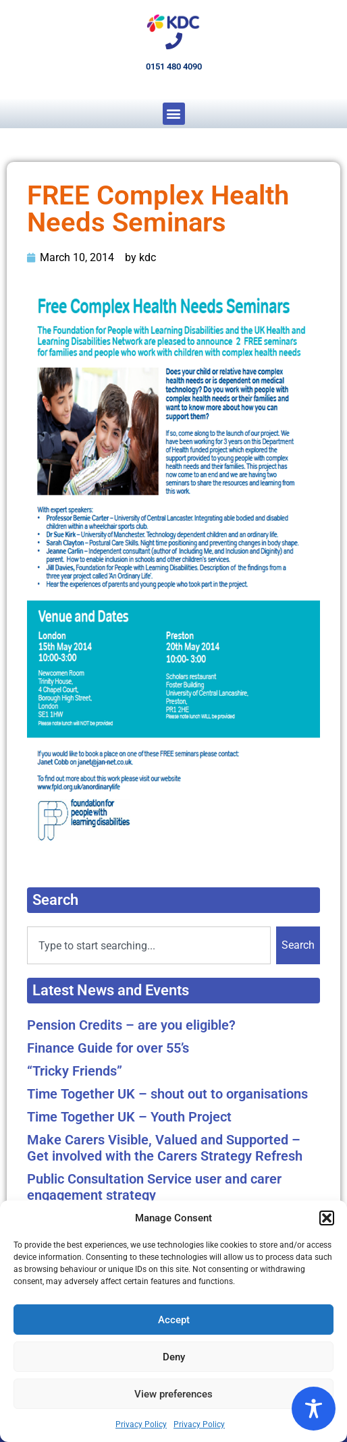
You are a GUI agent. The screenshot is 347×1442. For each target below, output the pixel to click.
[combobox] (149, 945)
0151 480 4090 (174, 66)
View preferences (173, 1394)
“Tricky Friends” (74, 1071)
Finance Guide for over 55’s (108, 1048)
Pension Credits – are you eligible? (131, 1025)
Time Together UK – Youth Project (129, 1117)
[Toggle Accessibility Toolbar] (313, 1408)
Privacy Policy (141, 1424)
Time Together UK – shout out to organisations (167, 1094)
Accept (174, 1320)
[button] (326, 1218)
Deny (174, 1357)
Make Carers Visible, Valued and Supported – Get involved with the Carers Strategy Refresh (164, 1148)
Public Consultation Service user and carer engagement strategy (154, 1187)
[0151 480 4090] (173, 40)
